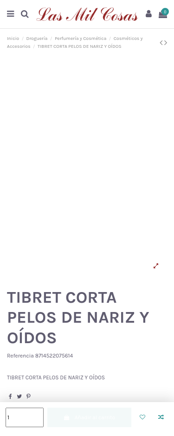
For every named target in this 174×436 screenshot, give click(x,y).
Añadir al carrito (89, 417)
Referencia (20, 355)
